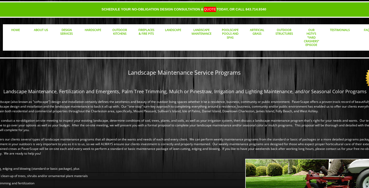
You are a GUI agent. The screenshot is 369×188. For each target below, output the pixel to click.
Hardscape (93, 30)
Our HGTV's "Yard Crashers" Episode (311, 37)
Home (15, 30)
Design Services (66, 32)
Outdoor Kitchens (119, 32)
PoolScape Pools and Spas (230, 33)
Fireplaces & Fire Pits (146, 32)
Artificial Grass (257, 32)
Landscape (173, 30)
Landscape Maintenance (201, 32)
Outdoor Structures (284, 32)
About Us (41, 30)
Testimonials (340, 30)
